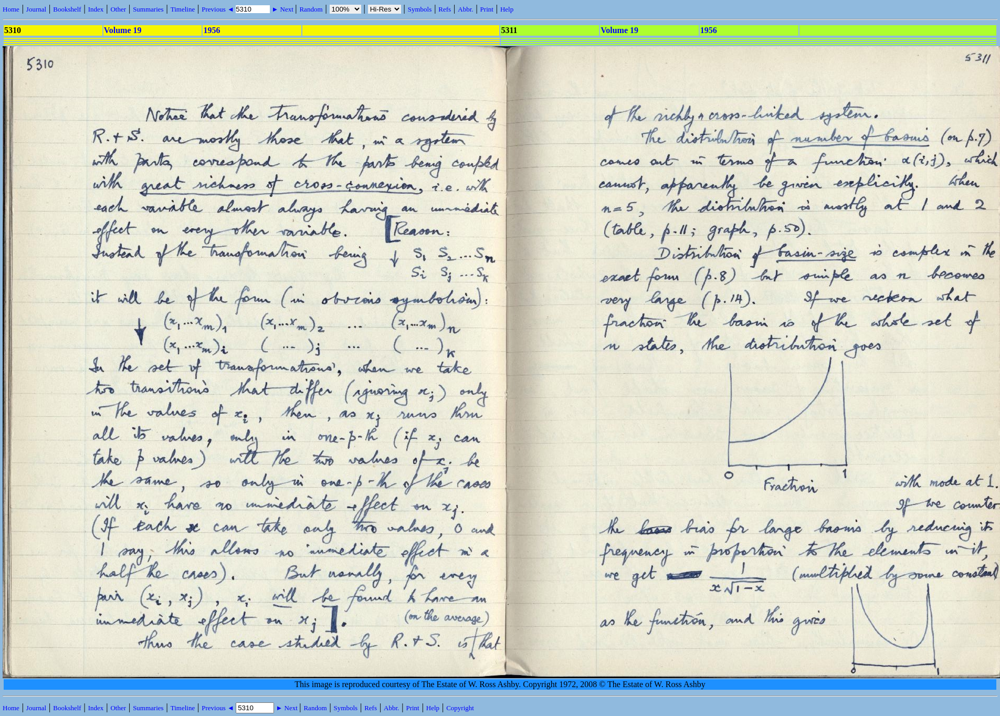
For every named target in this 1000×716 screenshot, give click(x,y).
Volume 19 (123, 30)
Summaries (148, 9)
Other (118, 9)
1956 (211, 30)
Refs (444, 9)
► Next (282, 9)
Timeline (183, 9)
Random (310, 9)
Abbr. (465, 9)
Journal (36, 9)
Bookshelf (67, 9)
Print (486, 9)
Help (506, 9)
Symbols (420, 9)
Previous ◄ (219, 9)
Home (11, 9)
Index (96, 9)
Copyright (460, 708)
